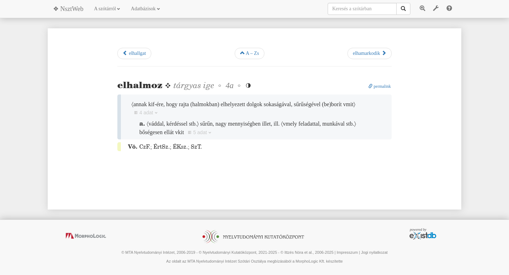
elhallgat (134, 53)
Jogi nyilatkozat (374, 252)
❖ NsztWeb (68, 8)
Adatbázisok (145, 8)
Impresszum (347, 252)
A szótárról (107, 8)
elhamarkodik (369, 53)
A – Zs (249, 53)
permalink (379, 86)
